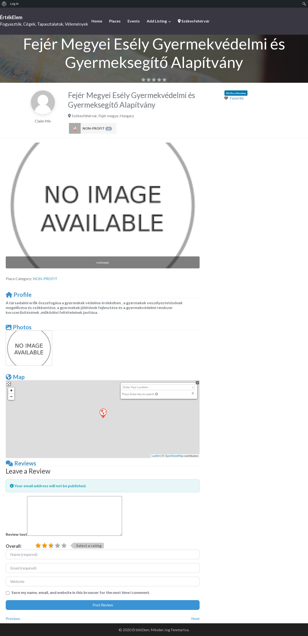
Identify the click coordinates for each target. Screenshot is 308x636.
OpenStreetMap (174, 456)
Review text (16, 534)
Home (96, 21)
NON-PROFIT (97, 128)
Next (195, 618)
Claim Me (43, 121)
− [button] (11, 397)
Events (134, 21)
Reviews (21, 463)
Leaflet (156, 456)
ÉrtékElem (11, 17)
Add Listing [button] (157, 21)
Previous (13, 618)
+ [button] (11, 390)
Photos (19, 327)
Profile (19, 294)
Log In (14, 4)
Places (115, 21)
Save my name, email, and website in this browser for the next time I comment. (80, 592)
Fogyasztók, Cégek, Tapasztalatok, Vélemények (44, 24)
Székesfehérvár (194, 21)
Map (15, 376)
